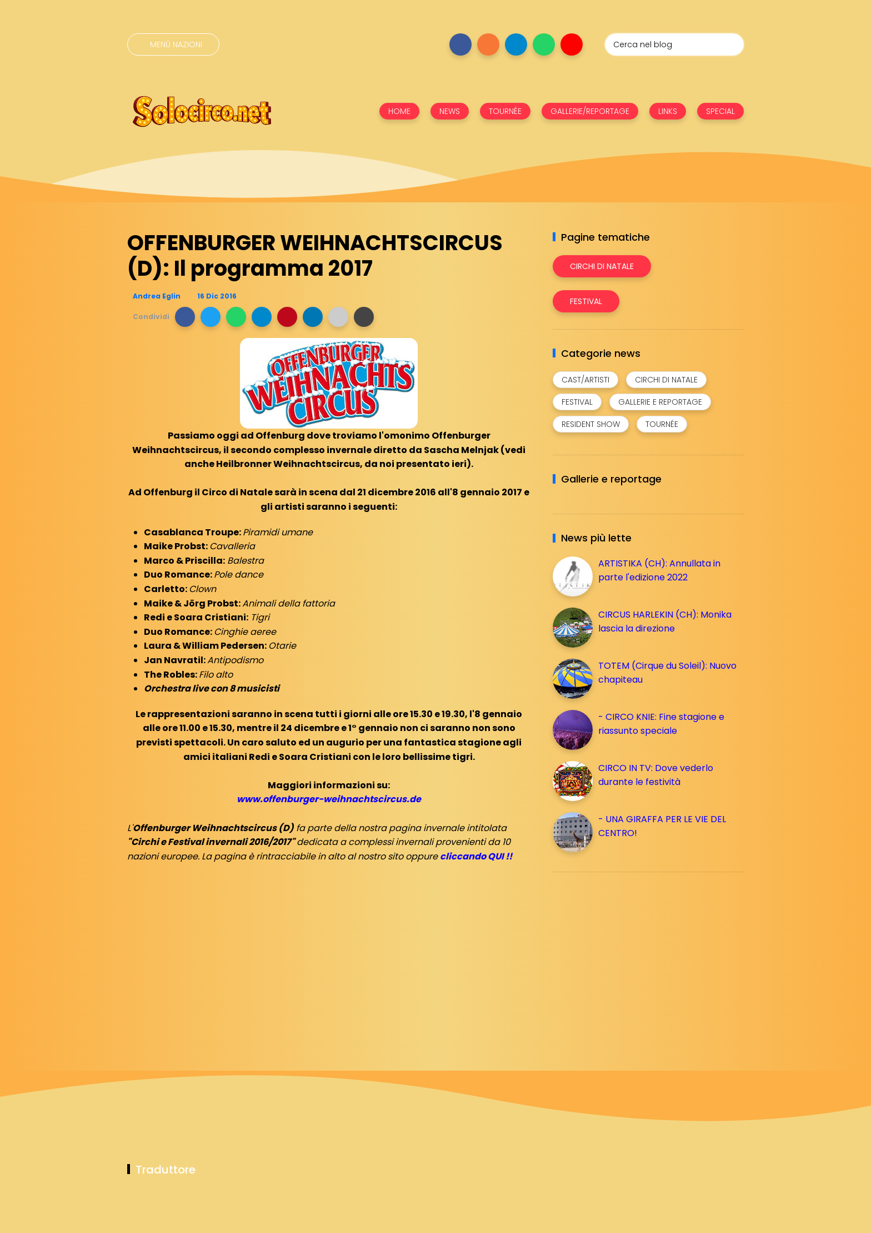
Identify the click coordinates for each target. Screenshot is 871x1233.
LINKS (667, 111)
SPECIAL (720, 111)
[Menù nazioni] (173, 44)
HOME (399, 111)
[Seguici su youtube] (571, 44)
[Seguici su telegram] (516, 44)
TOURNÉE (505, 111)
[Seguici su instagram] (488, 44)
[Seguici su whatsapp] (544, 44)
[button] (185, 317)
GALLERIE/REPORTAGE (589, 111)
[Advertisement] (636, 958)
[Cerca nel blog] (674, 44)
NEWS (449, 111)
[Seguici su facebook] (460, 44)
